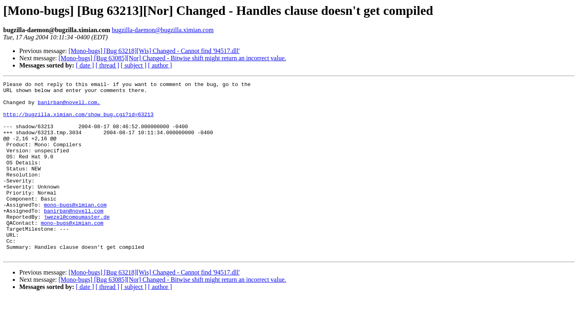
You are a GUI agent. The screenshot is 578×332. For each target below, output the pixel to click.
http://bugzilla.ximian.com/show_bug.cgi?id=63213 (78, 121)
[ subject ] (134, 65)
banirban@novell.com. (69, 107)
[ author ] (160, 65)
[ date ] (85, 65)
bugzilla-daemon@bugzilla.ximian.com (163, 30)
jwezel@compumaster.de (77, 244)
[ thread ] (107, 65)
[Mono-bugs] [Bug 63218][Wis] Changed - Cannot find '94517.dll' (154, 50)
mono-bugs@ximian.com (75, 230)
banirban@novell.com (73, 237)
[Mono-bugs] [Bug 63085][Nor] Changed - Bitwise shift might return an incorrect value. (172, 58)
